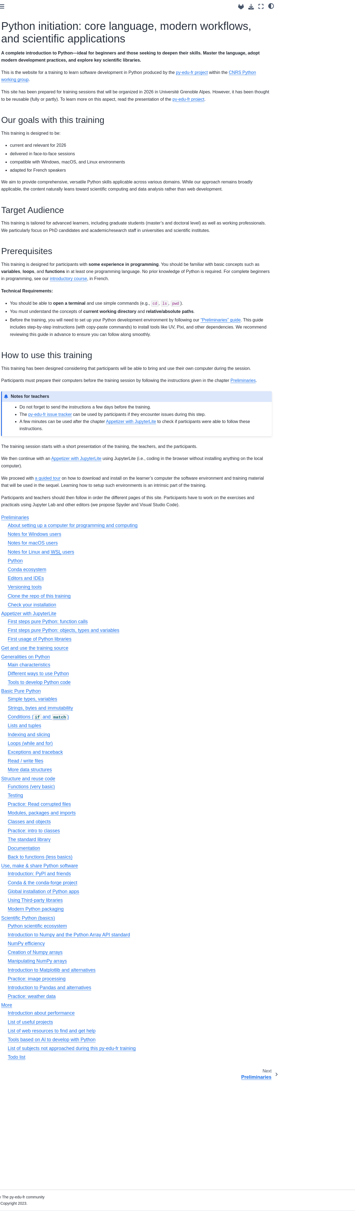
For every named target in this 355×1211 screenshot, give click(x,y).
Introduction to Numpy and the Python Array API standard (147, 1041)
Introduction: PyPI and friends (117, 980)
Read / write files (104, 867)
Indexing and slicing (107, 841)
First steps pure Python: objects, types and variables (142, 737)
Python (93, 667)
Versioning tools (103, 693)
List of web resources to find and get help (130, 1137)
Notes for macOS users (111, 649)
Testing (94, 902)
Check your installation (110, 711)
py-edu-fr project (166, 126)
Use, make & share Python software (30, 129)
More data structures (108, 876)
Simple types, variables (111, 805)
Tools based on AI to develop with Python (130, 1146)
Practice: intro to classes (112, 937)
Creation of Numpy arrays (113, 1059)
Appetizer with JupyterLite (29, 82)
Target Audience (299, 24)
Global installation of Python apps (122, 998)
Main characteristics (107, 771)
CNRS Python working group (146, 99)
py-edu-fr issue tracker (128, 492)
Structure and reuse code (29, 117)
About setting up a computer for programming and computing (151, 632)
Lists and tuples (103, 832)
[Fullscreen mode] (261, 6)
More (11, 150)
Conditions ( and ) (117, 823)
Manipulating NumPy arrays (115, 1067)
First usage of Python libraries (118, 745)
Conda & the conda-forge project (121, 989)
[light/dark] (271, 5)
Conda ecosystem (105, 676)
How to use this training (305, 39)
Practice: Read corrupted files (117, 910)
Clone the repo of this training (117, 702)
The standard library (107, 946)
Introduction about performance (119, 1119)
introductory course (106, 327)
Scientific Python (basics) (29, 141)
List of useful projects (108, 1128)
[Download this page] (251, 6)
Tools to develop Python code (117, 789)
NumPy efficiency (104, 1050)
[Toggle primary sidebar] (80, 6)
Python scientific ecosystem (115, 1032)
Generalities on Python (27, 99)
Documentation (102, 954)
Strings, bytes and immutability (119, 814)
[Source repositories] (241, 6)
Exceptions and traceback (113, 858)
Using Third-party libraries (113, 1006)
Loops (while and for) (108, 850)
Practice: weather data (110, 1103)
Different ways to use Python (117, 780)
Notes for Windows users (113, 640)
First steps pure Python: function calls (126, 728)
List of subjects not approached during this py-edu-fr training (150, 1155)
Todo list (95, 1163)
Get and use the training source (34, 91)
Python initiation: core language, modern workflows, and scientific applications (34, 58)
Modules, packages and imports (120, 919)
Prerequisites (296, 32)
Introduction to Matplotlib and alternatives (130, 1076)
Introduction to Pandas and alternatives (128, 1094)
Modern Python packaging (114, 1015)
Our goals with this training (310, 17)
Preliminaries (18, 73)
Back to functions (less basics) (118, 963)
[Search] (35, 38)
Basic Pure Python (23, 108)
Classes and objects (107, 928)
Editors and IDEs (104, 685)
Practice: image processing (115, 1085)
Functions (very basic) (109, 893)
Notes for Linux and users (119, 658)
